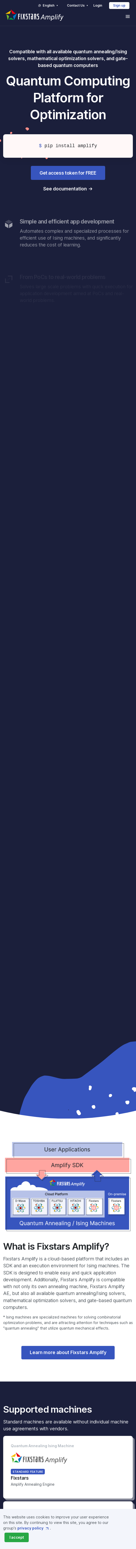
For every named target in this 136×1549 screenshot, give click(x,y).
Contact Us (78, 5)
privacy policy (33, 1528)
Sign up (119, 5)
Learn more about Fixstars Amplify (68, 1352)
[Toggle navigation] (127, 16)
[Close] (16, 1537)
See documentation (65, 188)
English (48, 5)
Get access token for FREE (68, 173)
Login (97, 5)
